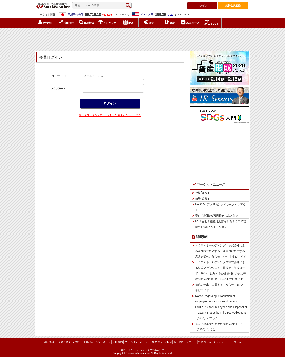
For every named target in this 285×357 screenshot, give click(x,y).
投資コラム (204, 342)
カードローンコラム (185, 342)
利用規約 (117, 342)
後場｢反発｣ (202, 192)
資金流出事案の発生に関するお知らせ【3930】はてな (218, 326)
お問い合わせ (103, 342)
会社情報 (49, 342)
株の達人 (157, 342)
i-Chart (168, 342)
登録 (233, 5)
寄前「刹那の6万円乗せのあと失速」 (218, 215)
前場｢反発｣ (202, 198)
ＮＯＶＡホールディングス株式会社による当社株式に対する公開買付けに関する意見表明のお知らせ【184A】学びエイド (220, 251)
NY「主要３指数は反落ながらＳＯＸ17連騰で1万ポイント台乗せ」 (220, 224)
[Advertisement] (142, 39)
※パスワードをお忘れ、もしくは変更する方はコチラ (110, 115)
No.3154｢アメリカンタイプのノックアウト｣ (220, 207)
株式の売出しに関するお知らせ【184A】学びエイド (220, 287)
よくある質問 (63, 342)
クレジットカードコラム (227, 342)
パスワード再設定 (83, 342)
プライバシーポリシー (137, 342)
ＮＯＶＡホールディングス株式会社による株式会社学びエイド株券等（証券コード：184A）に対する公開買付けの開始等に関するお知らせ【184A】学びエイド (220, 270)
